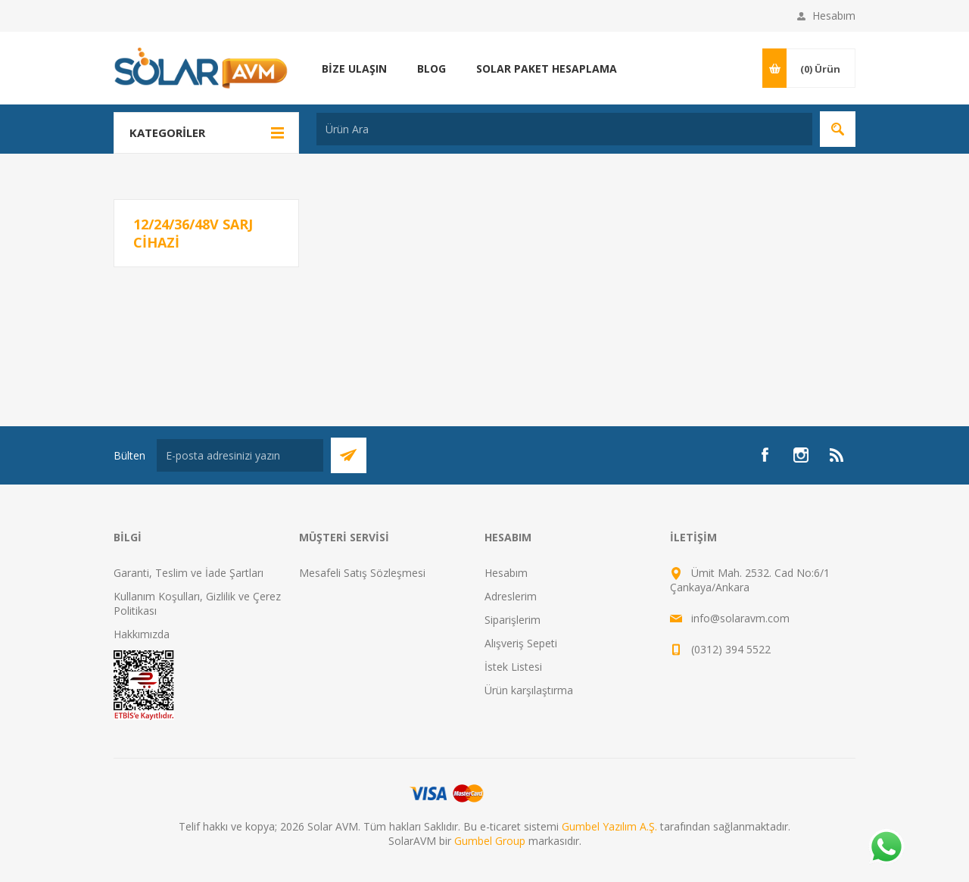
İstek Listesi (513, 666)
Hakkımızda (142, 634)
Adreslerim (510, 596)
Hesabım (833, 15)
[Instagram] (801, 455)
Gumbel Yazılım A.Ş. (609, 826)
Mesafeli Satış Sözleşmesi (362, 573)
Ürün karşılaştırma (528, 690)
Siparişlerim (512, 619)
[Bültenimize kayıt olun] (240, 455)
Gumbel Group (489, 841)
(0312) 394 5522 (731, 649)
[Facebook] (764, 455)
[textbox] (564, 129)
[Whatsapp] (885, 848)
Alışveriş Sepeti (520, 643)
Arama (837, 129)
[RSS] (837, 455)
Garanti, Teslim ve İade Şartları (188, 573)
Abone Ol (348, 455)
